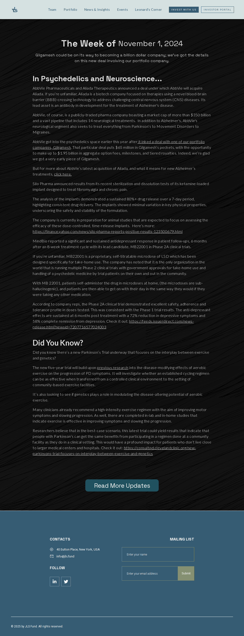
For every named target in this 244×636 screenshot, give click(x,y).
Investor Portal (217, 9)
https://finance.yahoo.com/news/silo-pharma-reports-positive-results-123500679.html (108, 231)
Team (52, 9)
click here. (63, 174)
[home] (26, 9)
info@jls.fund (65, 556)
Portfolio (70, 9)
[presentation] (158, 592)
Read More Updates (122, 485)
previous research (112, 367)
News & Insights (97, 9)
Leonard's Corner (148, 9)
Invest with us (183, 9)
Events (122, 9)
